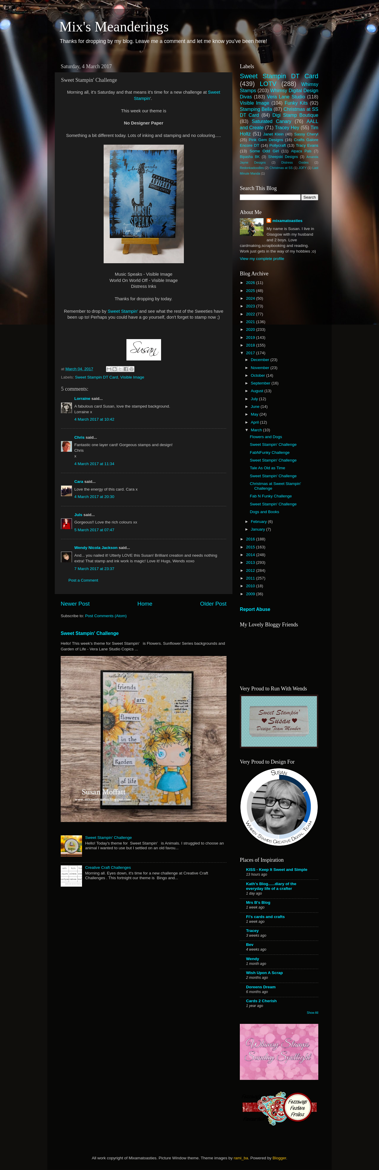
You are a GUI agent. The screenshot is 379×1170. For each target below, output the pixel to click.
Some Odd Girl (264, 151)
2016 (251, 539)
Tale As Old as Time (267, 468)
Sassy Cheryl (306, 134)
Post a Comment (83, 580)
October (258, 375)
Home (144, 604)
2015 (251, 547)
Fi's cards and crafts (265, 916)
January (258, 529)
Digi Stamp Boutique (295, 115)
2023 (251, 306)
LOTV (268, 83)
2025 (251, 290)
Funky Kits (296, 103)
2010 (251, 586)
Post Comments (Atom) (106, 616)
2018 (251, 345)
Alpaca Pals (301, 151)
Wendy (252, 959)
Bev (249, 944)
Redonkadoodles (252, 168)
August (257, 391)
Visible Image (132, 377)
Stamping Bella (256, 109)
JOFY (302, 168)
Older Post (213, 604)
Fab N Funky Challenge (271, 496)
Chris (79, 437)
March (257, 430)
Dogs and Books (264, 512)
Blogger (279, 1158)
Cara (78, 481)
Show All (312, 1012)
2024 (251, 298)
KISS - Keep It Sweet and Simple (276, 869)
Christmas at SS (281, 168)
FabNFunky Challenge (270, 452)
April (255, 422)
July (255, 399)
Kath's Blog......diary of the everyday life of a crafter (271, 886)
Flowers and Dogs (266, 437)
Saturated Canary (271, 121)
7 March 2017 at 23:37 (94, 568)
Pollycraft (277, 145)
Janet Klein (273, 134)
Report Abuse (255, 609)
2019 (251, 337)
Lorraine (82, 398)
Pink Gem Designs (266, 140)
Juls (78, 515)
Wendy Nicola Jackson (96, 547)
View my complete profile (262, 258)
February (259, 521)
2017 (251, 353)
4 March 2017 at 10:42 (94, 419)
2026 (251, 282)
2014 (251, 555)
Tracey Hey (287, 127)
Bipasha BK (250, 157)
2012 (251, 570)
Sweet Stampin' (123, 311)
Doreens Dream (261, 987)
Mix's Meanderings (114, 26)
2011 (251, 578)
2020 (251, 329)
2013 (251, 562)
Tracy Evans (307, 145)
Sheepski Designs (283, 157)
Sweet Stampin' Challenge (90, 633)
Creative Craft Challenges (108, 867)
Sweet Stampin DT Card (96, 377)
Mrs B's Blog (258, 902)
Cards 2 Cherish (261, 1001)
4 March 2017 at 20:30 (94, 496)
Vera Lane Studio (286, 96)
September (261, 383)
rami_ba (241, 1158)
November (260, 367)
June (256, 406)
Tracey (252, 930)
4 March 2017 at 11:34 (94, 464)
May (255, 414)
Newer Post (75, 604)
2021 (251, 322)
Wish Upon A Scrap (264, 973)
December (260, 359)
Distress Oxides (295, 162)
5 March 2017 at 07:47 (94, 530)
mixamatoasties (287, 220)
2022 (251, 314)
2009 (251, 594)
